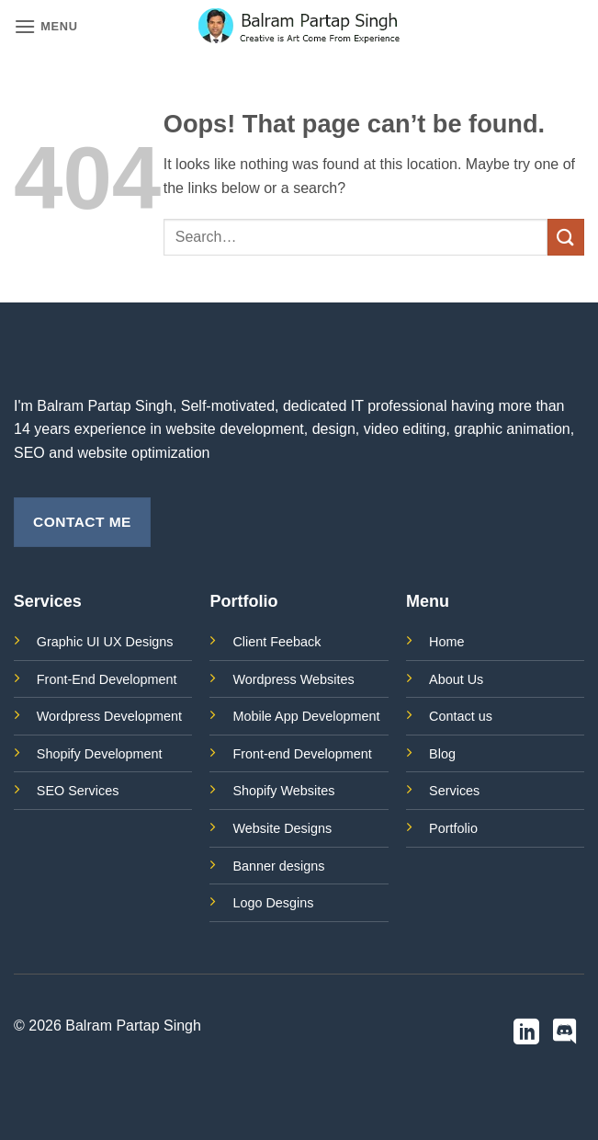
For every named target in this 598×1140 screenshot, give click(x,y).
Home (446, 641)
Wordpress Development (109, 716)
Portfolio (453, 828)
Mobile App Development (305, 716)
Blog (442, 754)
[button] (46, 26)
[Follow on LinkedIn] (526, 1034)
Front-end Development (301, 754)
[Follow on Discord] (565, 1034)
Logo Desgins (272, 902)
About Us (456, 679)
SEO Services (78, 790)
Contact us (460, 716)
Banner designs (278, 866)
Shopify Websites (283, 790)
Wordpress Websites (293, 679)
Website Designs (282, 828)
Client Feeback (276, 641)
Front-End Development (107, 679)
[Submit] (565, 237)
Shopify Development (100, 754)
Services (454, 790)
